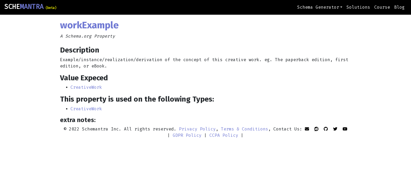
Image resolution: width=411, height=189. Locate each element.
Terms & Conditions (244, 129)
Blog (399, 7)
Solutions (358, 7)
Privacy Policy (197, 129)
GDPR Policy (187, 135)
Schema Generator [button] (318, 7)
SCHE (30, 7)
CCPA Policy (223, 135)
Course (382, 7)
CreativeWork (86, 87)
